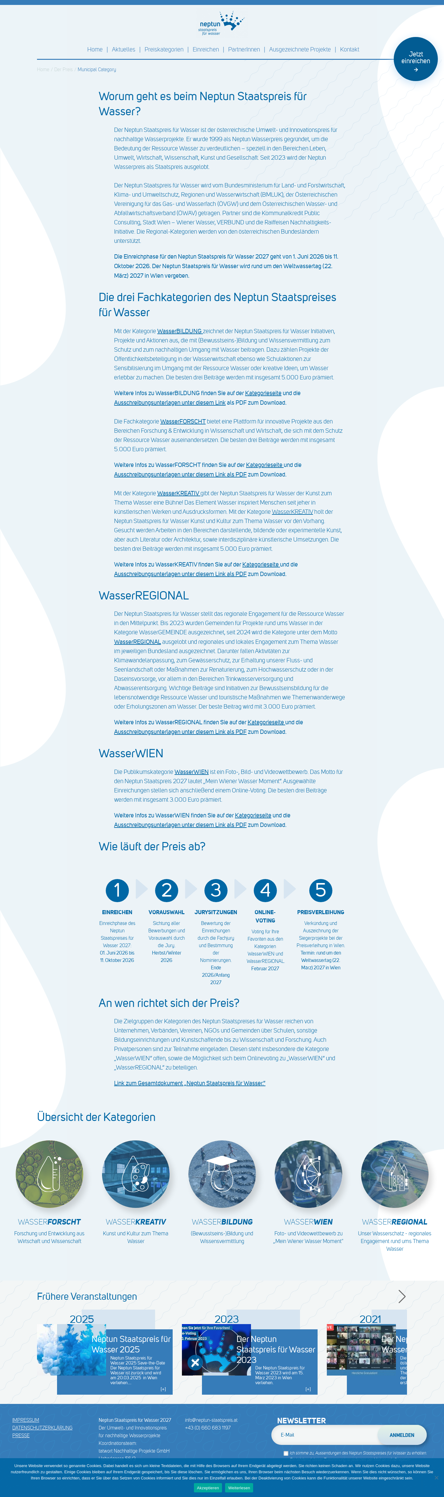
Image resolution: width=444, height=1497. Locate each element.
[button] (403, 1296)
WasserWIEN (192, 771)
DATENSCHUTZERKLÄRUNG (42, 1428)
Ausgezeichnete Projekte (300, 49)
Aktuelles (123, 49)
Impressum (25, 1420)
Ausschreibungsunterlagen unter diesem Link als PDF (180, 474)
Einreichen (206, 49)
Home (95, 49)
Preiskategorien (164, 49)
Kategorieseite (263, 393)
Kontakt (349, 49)
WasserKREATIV (292, 511)
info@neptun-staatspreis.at (211, 1420)
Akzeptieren (208, 1488)
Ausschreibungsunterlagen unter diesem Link (170, 402)
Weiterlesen (239, 1488)
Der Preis (63, 69)
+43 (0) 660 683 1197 (208, 1428)
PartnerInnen (244, 49)
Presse (21, 1435)
